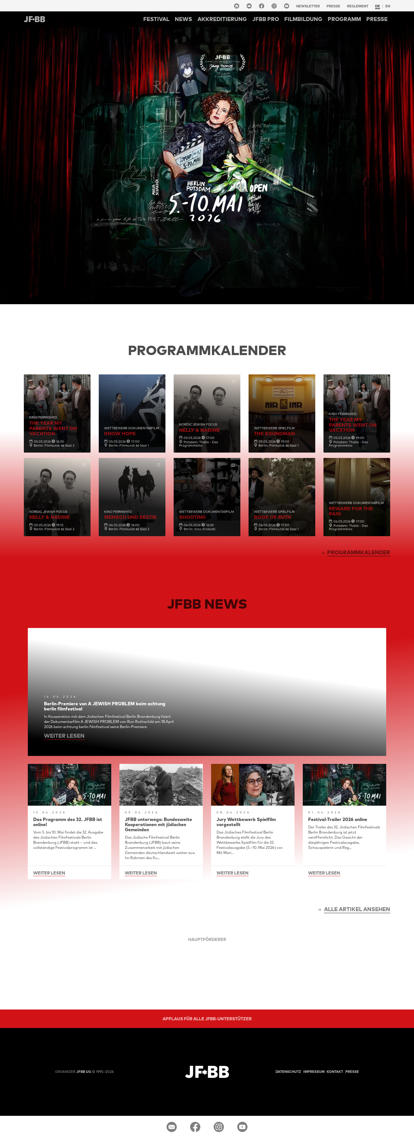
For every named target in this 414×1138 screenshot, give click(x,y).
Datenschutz (288, 1071)
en (387, 6)
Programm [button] (344, 19)
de (377, 6)
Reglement (357, 6)
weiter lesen (64, 735)
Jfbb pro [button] (265, 19)
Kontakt (335, 1071)
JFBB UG (73, 1071)
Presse (333, 6)
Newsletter (308, 6)
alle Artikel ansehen (357, 909)
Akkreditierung (222, 19)
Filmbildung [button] (303, 19)
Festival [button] (156, 19)
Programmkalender (358, 552)
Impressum (314, 1071)
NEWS (183, 19)
